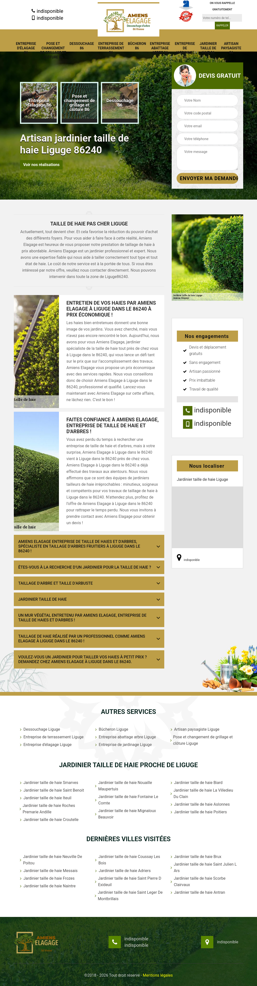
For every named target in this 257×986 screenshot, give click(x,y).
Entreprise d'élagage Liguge (45, 744)
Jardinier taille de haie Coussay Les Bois (127, 859)
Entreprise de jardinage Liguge (123, 744)
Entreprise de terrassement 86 (111, 48)
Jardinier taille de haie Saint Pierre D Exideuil (127, 881)
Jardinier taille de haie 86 (208, 48)
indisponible (47, 11)
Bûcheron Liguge (111, 729)
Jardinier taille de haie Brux (195, 856)
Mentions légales (158, 975)
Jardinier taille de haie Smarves (48, 782)
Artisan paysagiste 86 (231, 48)
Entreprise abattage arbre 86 (160, 48)
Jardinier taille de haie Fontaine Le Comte (126, 799)
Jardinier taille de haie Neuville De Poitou (50, 859)
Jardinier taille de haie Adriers (122, 870)
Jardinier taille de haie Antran (197, 892)
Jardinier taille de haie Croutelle (48, 819)
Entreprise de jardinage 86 (185, 50)
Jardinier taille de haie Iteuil (45, 798)
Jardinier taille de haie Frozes (46, 878)
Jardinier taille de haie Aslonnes (199, 804)
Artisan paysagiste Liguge (194, 729)
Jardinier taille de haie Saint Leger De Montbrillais (128, 895)
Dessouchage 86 (82, 46)
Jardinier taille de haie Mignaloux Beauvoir (125, 813)
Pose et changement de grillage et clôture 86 (53, 50)
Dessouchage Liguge (39, 729)
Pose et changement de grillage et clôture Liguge (201, 740)
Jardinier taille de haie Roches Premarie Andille (47, 808)
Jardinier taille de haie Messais (48, 870)
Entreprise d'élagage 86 (26, 48)
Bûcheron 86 (137, 46)
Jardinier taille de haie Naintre (47, 886)
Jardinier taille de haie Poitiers (198, 812)
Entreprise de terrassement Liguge (51, 737)
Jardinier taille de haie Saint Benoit (51, 790)
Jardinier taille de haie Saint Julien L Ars (203, 867)
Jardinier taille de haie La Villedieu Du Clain (201, 793)
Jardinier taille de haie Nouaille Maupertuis (123, 785)
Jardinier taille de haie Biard (196, 782)
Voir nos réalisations (41, 164)
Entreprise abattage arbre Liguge (125, 737)
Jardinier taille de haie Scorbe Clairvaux (197, 881)
